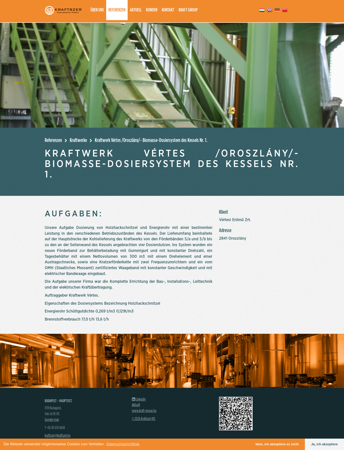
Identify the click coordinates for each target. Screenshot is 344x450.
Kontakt (168, 10)
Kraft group (188, 10)
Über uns (97, 10)
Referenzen (116, 10)
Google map (52, 420)
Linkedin (141, 399)
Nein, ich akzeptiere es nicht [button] (277, 444)
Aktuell (135, 10)
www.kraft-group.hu (144, 411)
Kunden (151, 10)
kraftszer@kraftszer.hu (57, 436)
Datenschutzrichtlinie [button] (122, 444)
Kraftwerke (78, 140)
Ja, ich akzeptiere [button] (324, 444)
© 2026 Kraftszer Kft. (144, 419)
